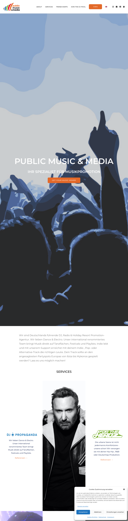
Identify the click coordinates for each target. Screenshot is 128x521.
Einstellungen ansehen (115, 512)
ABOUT (39, 7)
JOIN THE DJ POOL (78, 7)
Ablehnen (97, 512)
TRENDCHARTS (62, 7)
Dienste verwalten (82, 506)
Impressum (110, 517)
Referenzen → (21, 458)
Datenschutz (102, 517)
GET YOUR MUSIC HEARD (64, 180)
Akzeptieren (83, 512)
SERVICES (49, 7)
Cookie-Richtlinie (92, 517)
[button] (124, 489)
